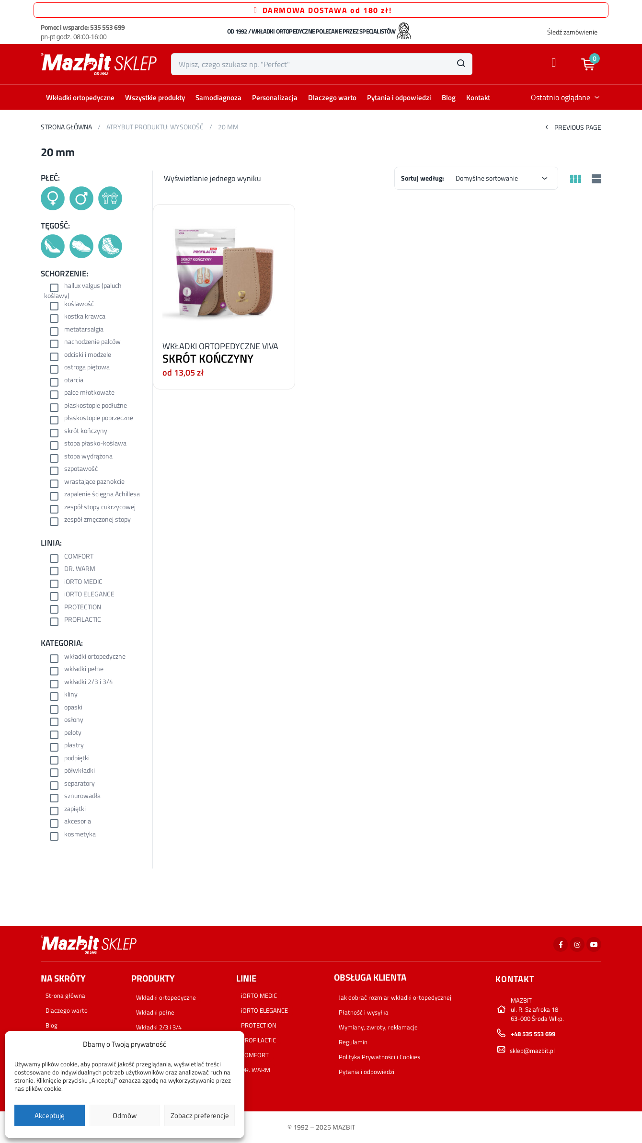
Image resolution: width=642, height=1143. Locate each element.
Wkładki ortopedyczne (80, 97)
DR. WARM (79, 569)
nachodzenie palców (92, 342)
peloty (72, 733)
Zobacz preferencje (200, 1115)
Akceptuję (49, 1115)
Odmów (125, 1115)
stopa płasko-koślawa (95, 444)
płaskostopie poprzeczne (98, 418)
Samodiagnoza (218, 97)
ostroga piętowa (87, 368)
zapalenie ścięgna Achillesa (102, 495)
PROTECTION (82, 608)
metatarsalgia (83, 330)
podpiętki (77, 758)
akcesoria (77, 822)
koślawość (79, 304)
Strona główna (66, 127)
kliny (71, 695)
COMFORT (78, 557)
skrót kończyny (85, 431)
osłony (73, 720)
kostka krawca (84, 317)
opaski (73, 708)
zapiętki (75, 809)
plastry (74, 746)
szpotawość (81, 469)
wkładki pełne (83, 669)
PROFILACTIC (82, 620)
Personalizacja (275, 97)
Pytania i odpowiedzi (399, 97)
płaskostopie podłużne (95, 406)
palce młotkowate (89, 393)
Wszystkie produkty (155, 97)
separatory (79, 784)
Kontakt (478, 97)
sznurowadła (82, 796)
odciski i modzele (87, 355)
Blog (449, 97)
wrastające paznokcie (94, 482)
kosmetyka (80, 835)
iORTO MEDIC (83, 582)
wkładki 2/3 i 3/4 (88, 682)
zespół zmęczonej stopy (97, 520)
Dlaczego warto (332, 97)
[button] (593, 64)
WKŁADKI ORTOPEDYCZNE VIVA (220, 346)
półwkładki (79, 771)
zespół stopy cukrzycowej (100, 507)
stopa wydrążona (88, 457)
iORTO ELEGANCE (89, 595)
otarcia (73, 381)
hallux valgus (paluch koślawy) (83, 290)
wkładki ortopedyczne (95, 657)
